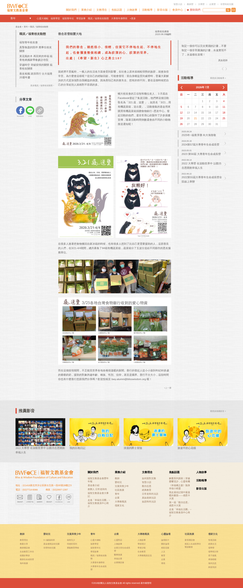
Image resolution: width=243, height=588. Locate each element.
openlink (30, 18)
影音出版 (201, 488)
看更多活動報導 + (218, 78)
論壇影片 (165, 540)
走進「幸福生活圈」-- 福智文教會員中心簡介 (99, 503)
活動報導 (201, 480)
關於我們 (93, 472)
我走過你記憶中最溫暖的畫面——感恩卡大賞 (179, 495)
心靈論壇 (165, 534)
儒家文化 (119, 505)
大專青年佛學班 (119, 18)
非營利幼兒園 (49, 548)
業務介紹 (120, 472)
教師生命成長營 (27, 559)
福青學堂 (55, 18)
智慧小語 (146, 482)
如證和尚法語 (149, 501)
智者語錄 (212, 540)
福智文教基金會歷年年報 (98, 480)
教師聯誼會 (25, 548)
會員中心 (177, 9)
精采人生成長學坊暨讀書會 (193, 545)
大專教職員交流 (145, 555)
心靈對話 (118, 540)
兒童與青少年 (122, 486)
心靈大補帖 (42, 18)
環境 (163, 563)
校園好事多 (25, 555)
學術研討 (142, 544)
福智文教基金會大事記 (98, 494)
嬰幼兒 (118, 482)
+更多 (133, 18)
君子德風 (212, 555)
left (222, 68)
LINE (68, 502)
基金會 (18, 27)
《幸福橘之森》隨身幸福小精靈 (179, 487)
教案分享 (24, 544)
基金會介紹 (93, 485)
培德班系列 (72, 544)
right (226, 68)
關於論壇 (165, 544)
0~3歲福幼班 (49, 540)
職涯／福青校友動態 (98, 18)
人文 (163, 551)
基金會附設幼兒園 (51, 544)
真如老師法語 (149, 497)
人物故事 (201, 472)
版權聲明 (39, 502)
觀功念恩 (146, 486)
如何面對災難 (149, 478)
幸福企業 (118, 558)
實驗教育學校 (73, 548)
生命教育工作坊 (27, 551)
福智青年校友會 (28, 42)
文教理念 (147, 472)
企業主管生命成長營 (122, 549)
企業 (117, 497)
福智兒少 (71, 540)
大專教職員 (120, 501)
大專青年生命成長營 (99, 568)
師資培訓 (212, 567)
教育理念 (24, 540)
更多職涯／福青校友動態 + (42, 85)
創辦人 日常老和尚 (97, 489)
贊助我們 (195, 9)
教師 (117, 478)
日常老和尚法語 (150, 493)
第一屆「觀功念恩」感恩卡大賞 (179, 504)
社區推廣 (119, 490)
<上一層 (167, 388)
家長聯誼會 (190, 540)
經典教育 (146, 490)
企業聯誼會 (119, 562)
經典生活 (212, 544)
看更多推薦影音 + (218, 411)
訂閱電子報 (29, 502)
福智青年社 (68, 18)
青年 (13, 18)
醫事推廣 (118, 555)
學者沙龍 (142, 548)
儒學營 (211, 548)
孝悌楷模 (212, 559)
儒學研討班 (213, 551)
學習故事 (81, 18)
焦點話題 (174, 472)
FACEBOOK (59, 502)
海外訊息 (212, 563)
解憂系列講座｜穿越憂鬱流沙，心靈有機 (179, 480)
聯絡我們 (233, 10)
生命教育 (142, 551)
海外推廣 (24, 563)
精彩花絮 (165, 548)
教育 (163, 555)
